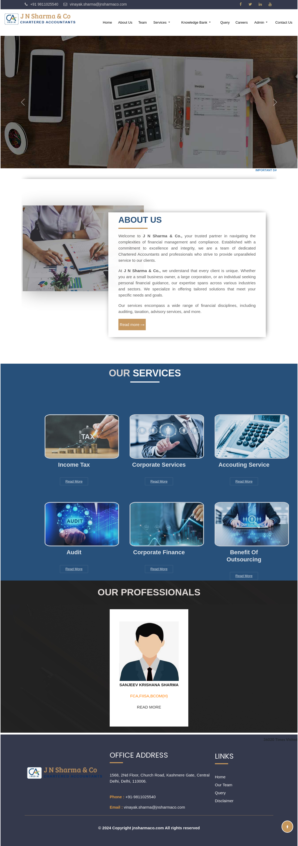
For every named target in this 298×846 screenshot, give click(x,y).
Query (224, 22)
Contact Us (283, 22)
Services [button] (160, 22)
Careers (241, 22)
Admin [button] (259, 22)
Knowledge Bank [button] (194, 22)
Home (107, 22)
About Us (125, 22)
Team (142, 22)
